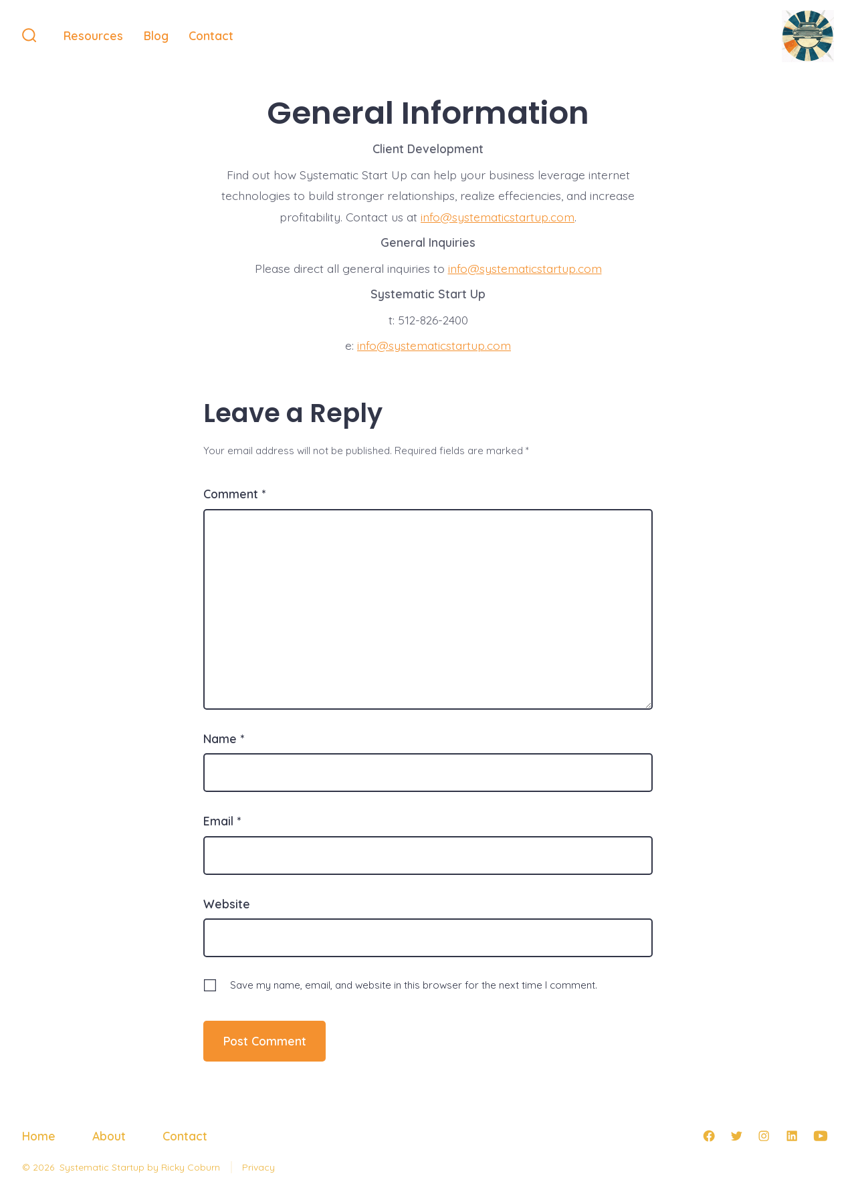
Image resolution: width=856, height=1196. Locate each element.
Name (223, 738)
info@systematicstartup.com (497, 216)
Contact (211, 35)
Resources (93, 35)
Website (226, 903)
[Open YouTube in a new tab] (820, 1136)
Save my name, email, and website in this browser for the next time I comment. (413, 985)
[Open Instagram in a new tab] (764, 1136)
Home (39, 1135)
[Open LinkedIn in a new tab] (792, 1136)
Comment (234, 493)
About (109, 1135)
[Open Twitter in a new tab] (736, 1136)
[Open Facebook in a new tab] (709, 1136)
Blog (156, 35)
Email (222, 820)
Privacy (258, 1167)
